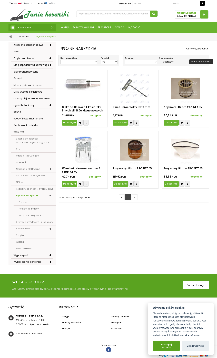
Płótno (19, 182)
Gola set (23, 202)
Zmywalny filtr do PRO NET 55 (132, 168)
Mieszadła (21, 162)
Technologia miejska (26, 125)
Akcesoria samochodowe (28, 45)
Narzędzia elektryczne (28, 169)
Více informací (192, 335)
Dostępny (168, 62)
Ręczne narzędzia (27, 195)
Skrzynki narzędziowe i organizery (34, 222)
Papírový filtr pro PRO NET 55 (183, 107)
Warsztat (19, 132)
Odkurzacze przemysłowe (30, 175)
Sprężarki (21, 235)
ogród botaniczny (24, 105)
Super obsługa (196, 285)
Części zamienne (24, 58)
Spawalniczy (23, 228)
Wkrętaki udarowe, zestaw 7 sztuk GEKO (81, 170)
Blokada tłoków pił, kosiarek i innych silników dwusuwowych (82, 109)
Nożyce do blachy (29, 208)
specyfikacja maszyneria (28, 118)
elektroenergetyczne (26, 71)
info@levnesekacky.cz (29, 333)
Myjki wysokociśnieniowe (28, 91)
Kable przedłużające (27, 155)
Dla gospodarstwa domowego (31, 65)
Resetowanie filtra (201, 61)
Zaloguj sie (125, 4)
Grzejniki (18, 78)
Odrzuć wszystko (195, 346)
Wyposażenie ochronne (27, 262)
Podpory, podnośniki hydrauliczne (34, 188)
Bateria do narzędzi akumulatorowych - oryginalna (33, 140)
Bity (18, 149)
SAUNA (17, 112)
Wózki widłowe (24, 248)
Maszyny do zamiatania (28, 85)
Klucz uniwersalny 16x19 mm (131, 107)
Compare (85, 123)
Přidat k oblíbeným (80, 123)
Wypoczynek (21, 255)
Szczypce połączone (30, 215)
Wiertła (20, 241)
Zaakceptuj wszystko (166, 345)
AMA (16, 51)
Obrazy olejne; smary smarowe (32, 98)
